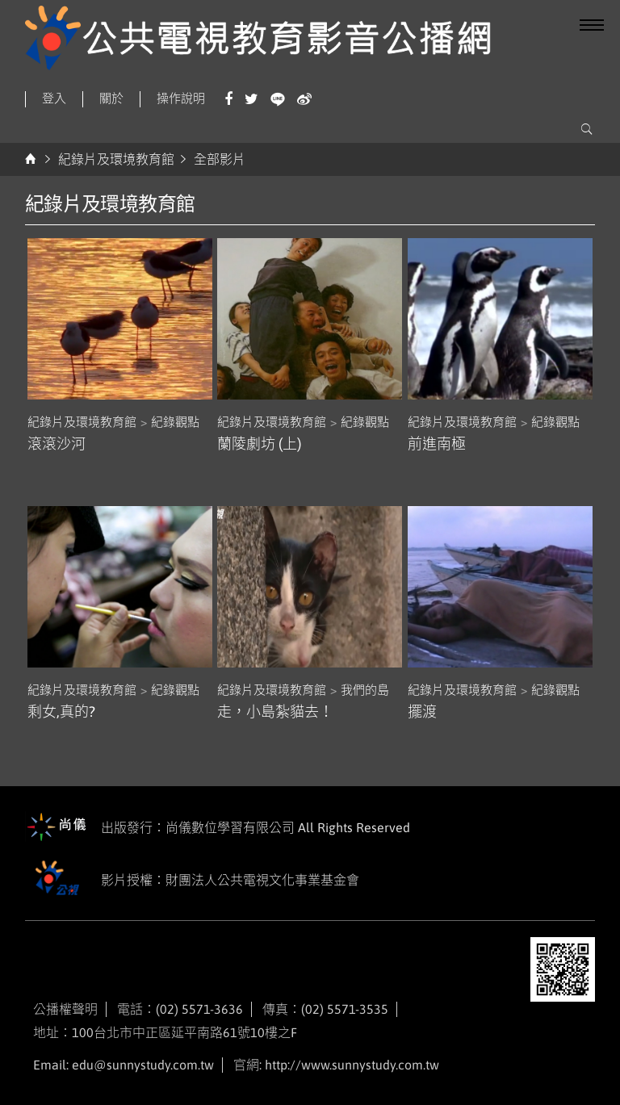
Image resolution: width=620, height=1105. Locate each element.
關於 (111, 98)
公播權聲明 (65, 1009)
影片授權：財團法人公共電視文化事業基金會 (192, 881)
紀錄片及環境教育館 (116, 159)
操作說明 (181, 98)
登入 (54, 98)
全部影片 (219, 159)
